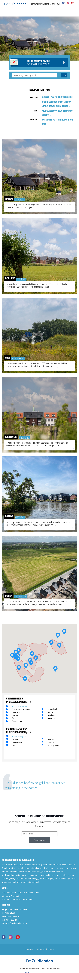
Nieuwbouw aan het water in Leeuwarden (20, 892)
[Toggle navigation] (73, 12)
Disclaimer (41, 949)
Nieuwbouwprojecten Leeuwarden (17, 899)
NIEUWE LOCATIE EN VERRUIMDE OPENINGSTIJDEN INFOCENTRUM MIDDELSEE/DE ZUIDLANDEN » (57, 102)
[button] (64, 632)
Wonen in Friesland (10, 896)
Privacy (51, 949)
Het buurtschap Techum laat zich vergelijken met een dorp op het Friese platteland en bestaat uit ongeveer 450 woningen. (38, 206)
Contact (56, 4)
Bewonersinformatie (41, 4)
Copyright (29, 949)
